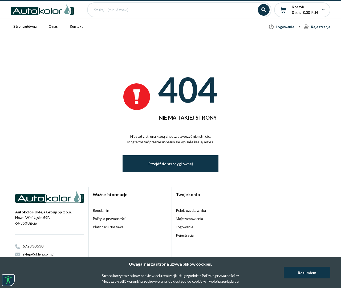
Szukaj (264, 19)
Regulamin (101, 210)
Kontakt (76, 45)
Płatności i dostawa (108, 227)
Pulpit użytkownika (191, 210)
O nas (53, 45)
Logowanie (184, 227)
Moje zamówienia (189, 218)
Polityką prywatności (218, 275)
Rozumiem (307, 272)
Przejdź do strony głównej (170, 163)
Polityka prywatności (109, 218)
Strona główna (24, 45)
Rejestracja (185, 235)
